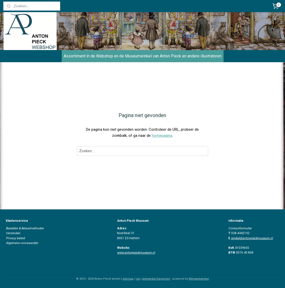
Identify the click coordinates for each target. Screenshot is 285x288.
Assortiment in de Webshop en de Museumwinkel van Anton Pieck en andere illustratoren (143, 56)
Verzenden (13, 233)
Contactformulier (240, 228)
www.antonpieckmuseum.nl (136, 252)
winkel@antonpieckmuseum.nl (252, 238)
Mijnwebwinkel (199, 278)
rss (138, 278)
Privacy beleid (15, 238)
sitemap (128, 278)
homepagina (162, 135)
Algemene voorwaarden (22, 243)
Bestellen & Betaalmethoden (25, 228)
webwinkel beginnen (156, 278)
